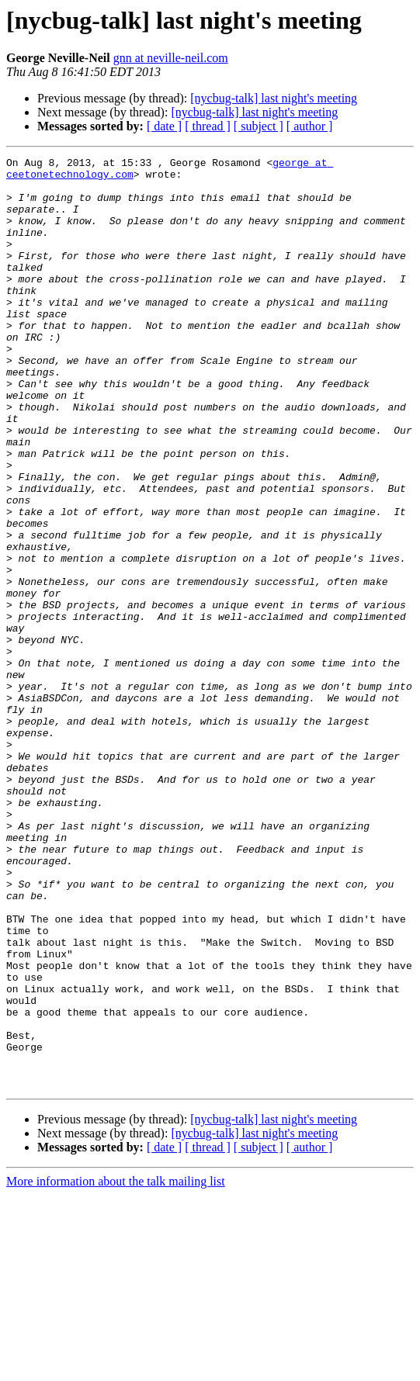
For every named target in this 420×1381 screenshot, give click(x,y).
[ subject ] (258, 126)
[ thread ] (208, 126)
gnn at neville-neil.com (170, 57)
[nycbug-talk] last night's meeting (273, 98)
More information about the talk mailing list (115, 1367)
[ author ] (309, 126)
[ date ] (164, 126)
